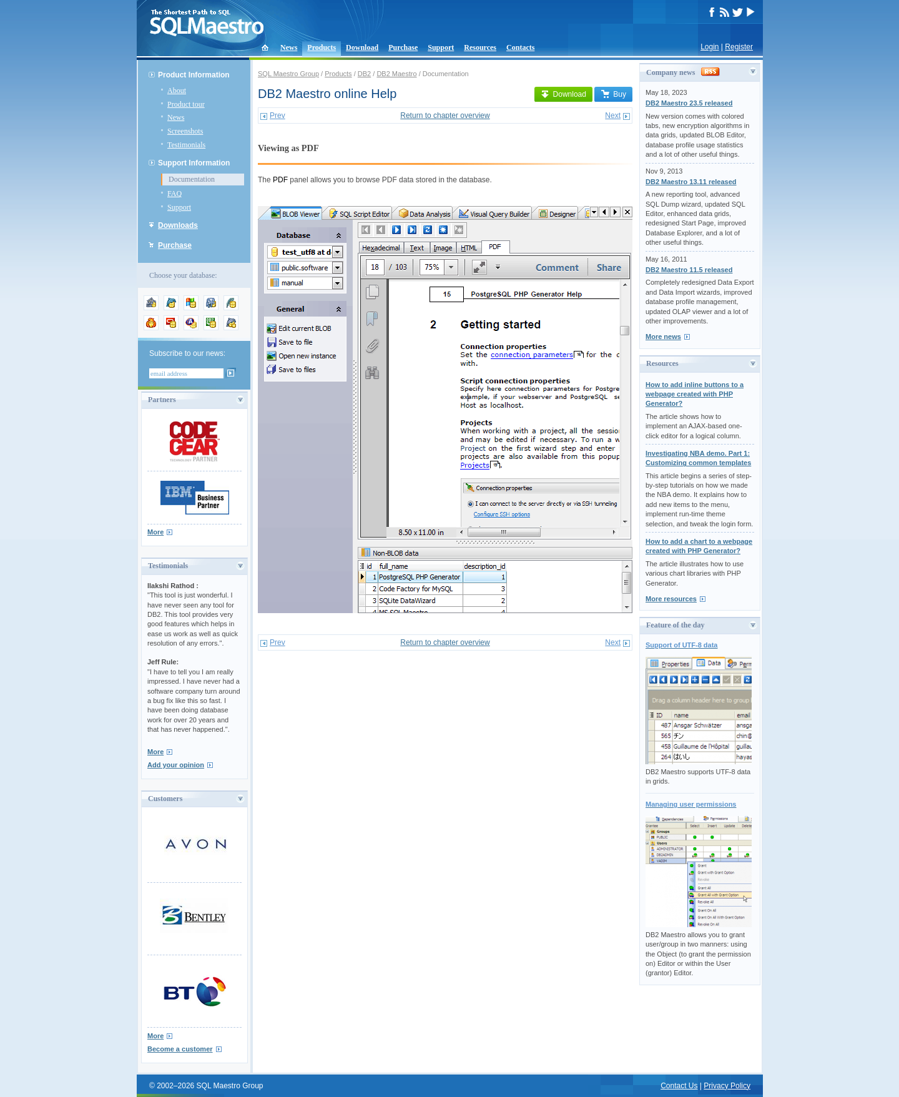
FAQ (174, 193)
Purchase (403, 47)
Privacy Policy (727, 1085)
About (176, 90)
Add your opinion (175, 765)
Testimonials (186, 144)
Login (709, 46)
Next (613, 115)
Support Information (194, 163)
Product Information (194, 75)
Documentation (192, 179)
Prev (277, 115)
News (288, 47)
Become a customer (180, 1049)
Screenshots (185, 131)
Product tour (186, 104)
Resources (480, 47)
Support (441, 47)
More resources (671, 599)
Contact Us (679, 1085)
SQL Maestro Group (288, 73)
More (155, 532)
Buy (613, 94)
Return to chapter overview (444, 115)
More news (663, 336)
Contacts (520, 47)
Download (362, 47)
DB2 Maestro (396, 73)
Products (321, 47)
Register (739, 46)
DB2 (364, 73)
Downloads (178, 225)
